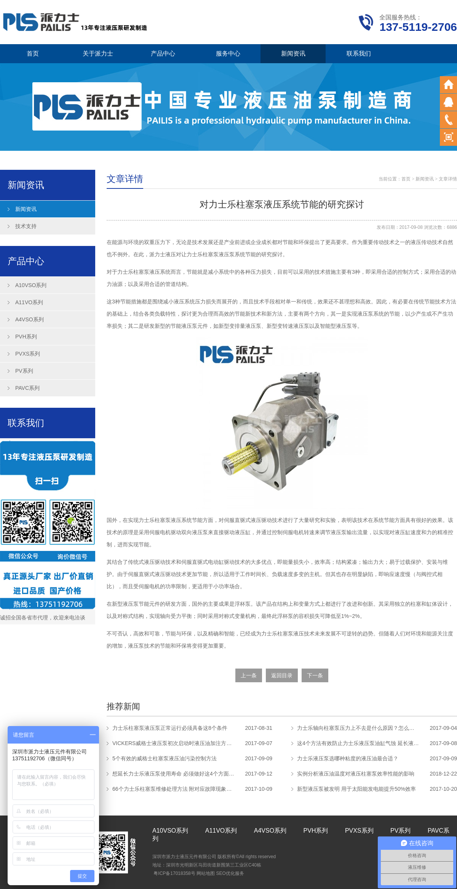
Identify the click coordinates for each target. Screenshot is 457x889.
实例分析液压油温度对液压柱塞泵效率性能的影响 (355, 774)
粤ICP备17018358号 (174, 873)
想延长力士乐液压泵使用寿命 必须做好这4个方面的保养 (173, 774)
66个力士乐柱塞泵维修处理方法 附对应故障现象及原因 (173, 789)
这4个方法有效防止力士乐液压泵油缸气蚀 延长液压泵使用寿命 (358, 743)
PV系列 (24, 371)
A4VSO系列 (29, 319)
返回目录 (281, 675)
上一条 (249, 675)
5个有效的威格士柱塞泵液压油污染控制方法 (164, 758)
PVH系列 (26, 337)
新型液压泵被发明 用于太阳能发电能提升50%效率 (356, 789)
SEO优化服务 (230, 873)
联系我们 (359, 53)
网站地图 (206, 873)
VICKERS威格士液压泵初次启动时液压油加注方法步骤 (173, 743)
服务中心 (228, 53)
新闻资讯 (293, 53)
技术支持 (26, 226)
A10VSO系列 (30, 285)
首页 (33, 53)
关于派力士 (98, 53)
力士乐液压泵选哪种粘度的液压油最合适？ (347, 758)
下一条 (315, 675)
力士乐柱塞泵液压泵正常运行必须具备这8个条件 (169, 728)
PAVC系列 (27, 388)
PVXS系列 (27, 354)
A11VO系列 (29, 302)
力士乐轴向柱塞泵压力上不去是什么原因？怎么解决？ (358, 728)
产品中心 (163, 53)
